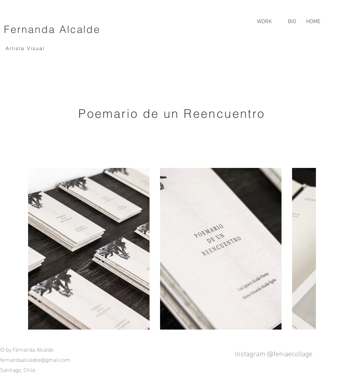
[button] (264, 18)
